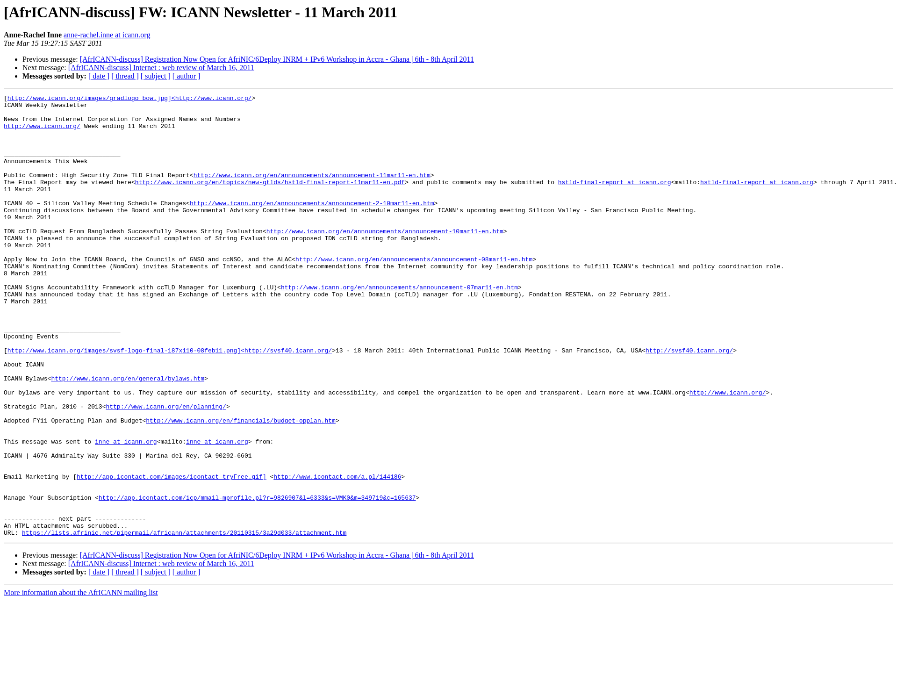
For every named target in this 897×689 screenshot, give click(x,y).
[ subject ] (156, 76)
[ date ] (98, 76)
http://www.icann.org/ (42, 133)
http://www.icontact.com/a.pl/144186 (337, 553)
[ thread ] (125, 76)
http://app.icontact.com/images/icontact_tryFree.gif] (171, 553)
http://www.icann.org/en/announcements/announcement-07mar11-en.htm (399, 326)
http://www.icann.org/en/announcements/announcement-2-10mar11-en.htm (312, 225)
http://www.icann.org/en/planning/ (166, 469)
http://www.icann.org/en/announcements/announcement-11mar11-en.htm (312, 191)
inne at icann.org (126, 511)
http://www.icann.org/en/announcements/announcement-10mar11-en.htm (384, 259)
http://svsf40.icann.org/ (689, 402)
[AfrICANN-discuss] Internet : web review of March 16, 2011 (161, 68)
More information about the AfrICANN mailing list (81, 681)
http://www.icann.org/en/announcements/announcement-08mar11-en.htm (413, 292)
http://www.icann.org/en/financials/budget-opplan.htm (241, 486)
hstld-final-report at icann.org (614, 200)
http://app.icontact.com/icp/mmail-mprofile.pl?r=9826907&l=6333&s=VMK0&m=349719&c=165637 (257, 578)
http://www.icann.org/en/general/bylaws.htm (127, 435)
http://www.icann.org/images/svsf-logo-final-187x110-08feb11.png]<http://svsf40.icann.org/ (169, 402)
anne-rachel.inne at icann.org (107, 35)
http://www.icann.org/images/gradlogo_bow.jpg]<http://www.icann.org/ (129, 99)
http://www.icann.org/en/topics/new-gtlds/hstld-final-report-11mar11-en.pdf (270, 200)
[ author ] (186, 76)
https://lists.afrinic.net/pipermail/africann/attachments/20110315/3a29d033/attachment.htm (184, 621)
